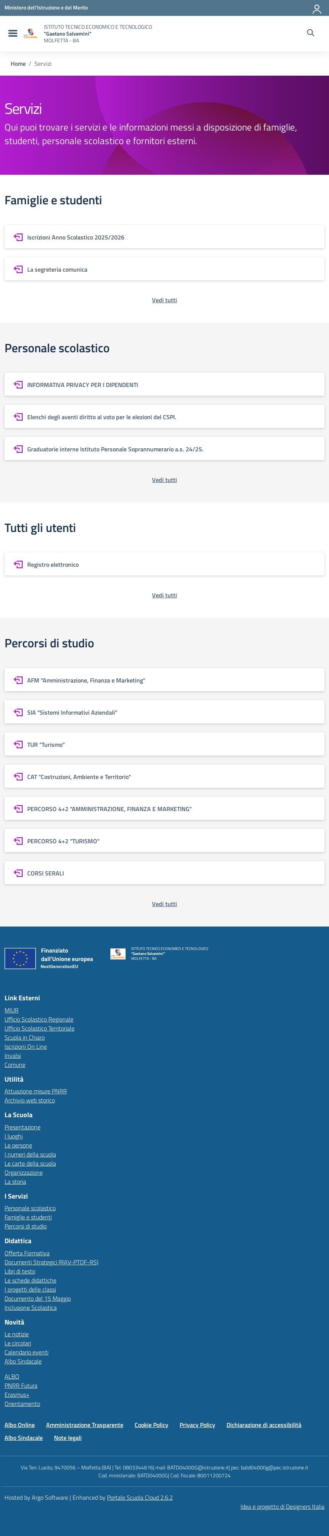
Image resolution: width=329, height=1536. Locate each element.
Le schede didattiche (30, 1280)
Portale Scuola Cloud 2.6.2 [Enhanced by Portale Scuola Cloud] (140, 1497)
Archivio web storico (30, 1100)
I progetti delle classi (30, 1289)
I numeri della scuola (30, 1154)
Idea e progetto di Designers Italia (282, 1506)
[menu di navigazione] (12, 33)
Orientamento (22, 1403)
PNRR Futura (21, 1385)
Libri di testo (20, 1271)
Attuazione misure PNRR (36, 1091)
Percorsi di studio (26, 1226)
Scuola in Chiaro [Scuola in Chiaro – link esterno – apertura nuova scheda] (25, 1037)
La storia (15, 1181)
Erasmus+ (17, 1394)
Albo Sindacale (23, 1361)
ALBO (12, 1376)
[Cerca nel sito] (310, 33)
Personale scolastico (30, 1208)
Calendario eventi (26, 1352)
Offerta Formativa (27, 1253)
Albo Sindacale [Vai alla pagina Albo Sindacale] (24, 1437)
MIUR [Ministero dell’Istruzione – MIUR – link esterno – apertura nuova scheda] (12, 1010)
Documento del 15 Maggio (38, 1298)
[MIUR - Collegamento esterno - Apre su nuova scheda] (46, 7)
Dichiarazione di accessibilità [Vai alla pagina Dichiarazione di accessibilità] (264, 1424)
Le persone (18, 1145)
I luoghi (14, 1136)
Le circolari (18, 1343)
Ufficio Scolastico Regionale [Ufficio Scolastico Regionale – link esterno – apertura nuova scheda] (39, 1019)
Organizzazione (24, 1172)
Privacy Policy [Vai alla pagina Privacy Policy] (197, 1424)
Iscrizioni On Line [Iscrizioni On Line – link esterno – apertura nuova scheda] (26, 1046)
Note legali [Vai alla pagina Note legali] (68, 1437)
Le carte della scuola (30, 1163)
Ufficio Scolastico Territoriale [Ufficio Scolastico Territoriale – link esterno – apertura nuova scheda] (39, 1028)
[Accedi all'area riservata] (317, 7)
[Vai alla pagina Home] (18, 63)
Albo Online (20, 1424)
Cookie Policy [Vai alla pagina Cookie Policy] (151, 1424)
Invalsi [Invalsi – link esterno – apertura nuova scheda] (13, 1055)
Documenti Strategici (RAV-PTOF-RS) (51, 1262)
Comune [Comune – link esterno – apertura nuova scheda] (15, 1064)
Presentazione (22, 1127)
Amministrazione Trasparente (84, 1424)
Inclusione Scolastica (31, 1307)
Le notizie (17, 1334)
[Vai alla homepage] (30, 33)
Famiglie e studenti (28, 1217)
